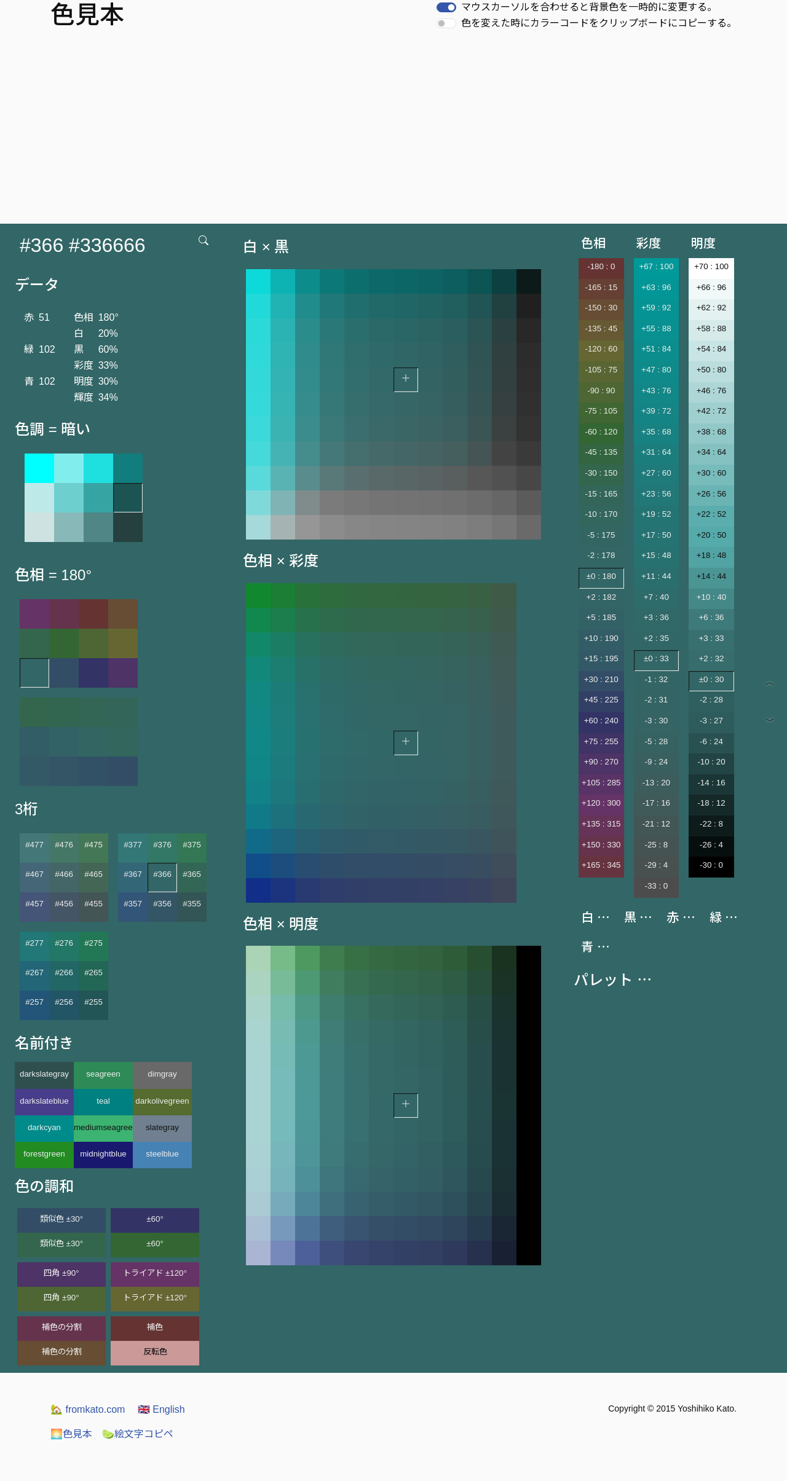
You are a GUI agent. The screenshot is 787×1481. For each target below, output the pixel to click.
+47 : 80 (656, 369)
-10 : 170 (601, 514)
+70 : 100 (711, 266)
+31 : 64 (656, 452)
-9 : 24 (656, 761)
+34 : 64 (712, 452)
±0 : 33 (656, 658)
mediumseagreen (103, 1127)
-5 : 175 (601, 535)
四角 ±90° (61, 1273)
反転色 (155, 1351)
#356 (162, 903)
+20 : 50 (712, 535)
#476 (64, 844)
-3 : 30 (656, 720)
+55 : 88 (656, 328)
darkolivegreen (162, 1101)
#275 (93, 943)
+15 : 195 (601, 658)
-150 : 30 (601, 307)
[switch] (446, 7)
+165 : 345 (601, 865)
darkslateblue (44, 1101)
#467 (34, 874)
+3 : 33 (711, 638)
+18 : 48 (712, 555)
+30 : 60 (712, 472)
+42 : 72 (712, 410)
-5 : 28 (656, 741)
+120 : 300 (601, 802)
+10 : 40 (712, 597)
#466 (64, 874)
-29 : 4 (656, 865)
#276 (64, 943)
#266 (64, 972)
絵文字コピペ (137, 1434)
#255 (93, 1002)
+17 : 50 (656, 535)
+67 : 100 (656, 266)
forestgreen (44, 1153)
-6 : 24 (711, 741)
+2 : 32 (711, 658)
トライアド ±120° (155, 1273)
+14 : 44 (712, 576)
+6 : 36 (711, 617)
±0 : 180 (601, 576)
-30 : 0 (711, 865)
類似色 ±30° (61, 1219)
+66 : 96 (712, 287)
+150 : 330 (601, 844)
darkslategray (44, 1073)
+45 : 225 (601, 699)
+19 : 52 (656, 514)
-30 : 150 (601, 472)
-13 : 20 (656, 782)
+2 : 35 (656, 638)
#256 (64, 1002)
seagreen (103, 1073)
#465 (93, 874)
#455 (93, 903)
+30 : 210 (601, 679)
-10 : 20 (711, 761)
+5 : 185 (602, 617)
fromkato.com (87, 1409)
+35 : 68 (656, 431)
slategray (162, 1127)
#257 (34, 1002)
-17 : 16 (656, 802)
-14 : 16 (711, 782)
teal (103, 1101)
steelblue (162, 1153)
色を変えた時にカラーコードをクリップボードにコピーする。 (599, 23)
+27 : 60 (656, 472)
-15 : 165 (601, 493)
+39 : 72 (656, 410)
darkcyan (44, 1127)
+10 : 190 (601, 638)
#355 (192, 903)
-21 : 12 (656, 823)
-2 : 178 (601, 555)
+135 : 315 (601, 823)
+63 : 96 (656, 287)
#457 (34, 903)
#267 (34, 972)
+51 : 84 (656, 348)
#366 (162, 874)
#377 (133, 844)
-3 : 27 (711, 720)
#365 (192, 874)
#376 (162, 844)
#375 (192, 844)
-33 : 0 (656, 885)
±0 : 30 (711, 679)
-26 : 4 (711, 844)
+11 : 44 (656, 576)
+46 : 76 (712, 390)
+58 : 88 (712, 328)
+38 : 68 (712, 431)
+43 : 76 (656, 390)
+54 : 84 (712, 348)
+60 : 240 (601, 720)
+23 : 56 (656, 493)
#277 (34, 943)
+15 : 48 (656, 555)
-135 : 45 (601, 328)
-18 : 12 (711, 802)
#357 (133, 903)
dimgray (162, 1073)
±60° (154, 1219)
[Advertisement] (393, 131)
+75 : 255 (601, 741)
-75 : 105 (601, 410)
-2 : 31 (656, 699)
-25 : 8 (656, 844)
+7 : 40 (656, 597)
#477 (34, 844)
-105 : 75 (601, 369)
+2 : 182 (602, 597)
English (161, 1409)
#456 (64, 903)
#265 (93, 972)
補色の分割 (62, 1327)
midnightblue (103, 1153)
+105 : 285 (601, 782)
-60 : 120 (601, 431)
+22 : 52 (712, 514)
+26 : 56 (712, 493)
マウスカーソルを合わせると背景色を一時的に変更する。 (589, 7)
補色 (155, 1327)
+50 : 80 (712, 369)
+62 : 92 (712, 307)
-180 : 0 (601, 266)
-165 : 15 (601, 287)
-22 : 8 (711, 823)
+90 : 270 (601, 761)
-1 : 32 (656, 679)
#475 (93, 844)
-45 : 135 (601, 452)
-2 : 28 (711, 699)
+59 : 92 (656, 307)
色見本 (71, 1434)
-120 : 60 (601, 348)
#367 (133, 874)
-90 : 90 (601, 390)
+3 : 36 (656, 617)
